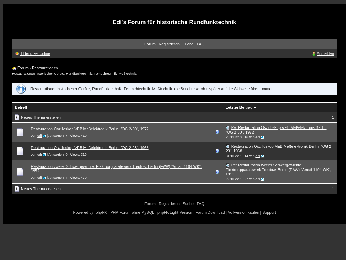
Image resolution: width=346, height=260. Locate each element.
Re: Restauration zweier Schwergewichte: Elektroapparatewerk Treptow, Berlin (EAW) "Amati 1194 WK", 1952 (279, 169)
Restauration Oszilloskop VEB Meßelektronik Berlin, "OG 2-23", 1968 (89, 148)
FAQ (200, 44)
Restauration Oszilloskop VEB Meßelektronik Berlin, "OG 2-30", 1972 (89, 129)
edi (39, 136)
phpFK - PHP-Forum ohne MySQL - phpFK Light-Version (144, 212)
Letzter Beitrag (239, 107)
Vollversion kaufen (243, 212)
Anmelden (325, 53)
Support (269, 212)
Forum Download (210, 212)
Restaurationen (45, 68)
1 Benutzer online (35, 53)
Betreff (21, 107)
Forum (150, 44)
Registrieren (169, 44)
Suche (188, 44)
